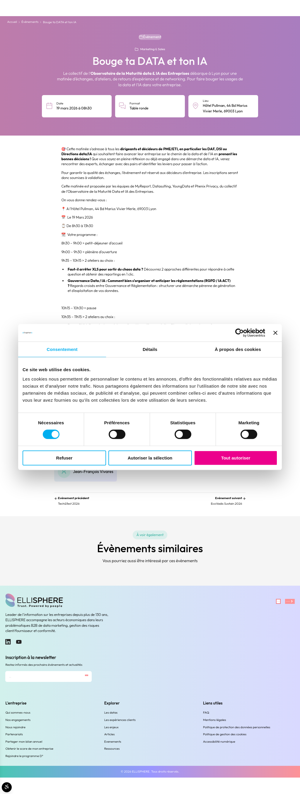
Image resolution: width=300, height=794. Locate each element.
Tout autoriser (235, 457)
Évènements (29, 22)
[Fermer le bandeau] (275, 333)
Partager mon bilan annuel (23, 758)
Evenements (112, 758)
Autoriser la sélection (150, 457)
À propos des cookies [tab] (238, 349)
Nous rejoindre (15, 743)
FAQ (206, 729)
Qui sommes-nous (17, 729)
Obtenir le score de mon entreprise (29, 765)
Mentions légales (214, 736)
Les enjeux (111, 743)
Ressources (112, 765)
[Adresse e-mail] (34, 690)
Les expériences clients (120, 736)
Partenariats (14, 751)
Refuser (64, 457)
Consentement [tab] (62, 349)
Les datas (110, 729)
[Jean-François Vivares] (85, 479)
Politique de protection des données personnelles (236, 743)
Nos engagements (17, 736)
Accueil (12, 22)
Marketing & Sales (152, 52)
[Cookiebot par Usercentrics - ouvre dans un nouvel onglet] (239, 332)
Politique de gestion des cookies (224, 751)
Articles (109, 751)
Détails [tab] (150, 349)
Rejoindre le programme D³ (24, 772)
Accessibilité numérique (219, 758)
